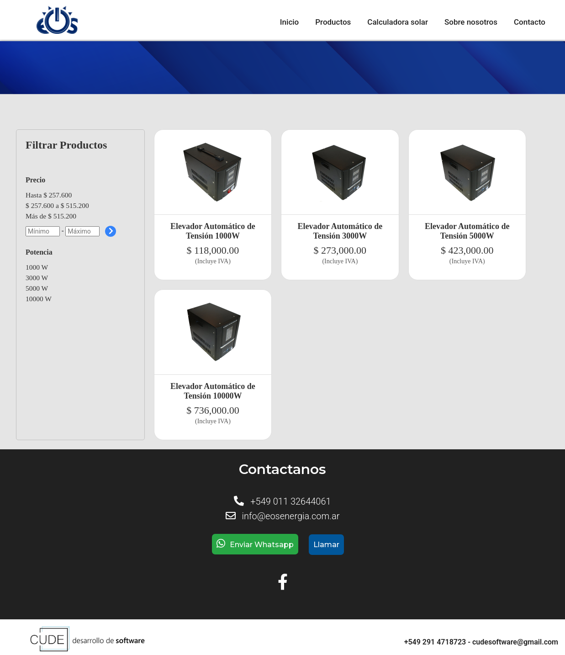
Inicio (289, 22)
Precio (35, 180)
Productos (333, 22)
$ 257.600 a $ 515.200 (57, 205)
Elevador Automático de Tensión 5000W (467, 231)
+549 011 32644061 (290, 501)
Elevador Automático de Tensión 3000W (340, 231)
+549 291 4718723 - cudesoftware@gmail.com (481, 642)
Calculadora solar (397, 22)
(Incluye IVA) (213, 261)
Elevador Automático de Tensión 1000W (212, 231)
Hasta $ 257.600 (49, 195)
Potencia (39, 252)
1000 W (37, 267)
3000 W (37, 278)
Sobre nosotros (470, 22)
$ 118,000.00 (213, 250)
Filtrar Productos (66, 145)
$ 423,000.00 (467, 250)
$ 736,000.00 (212, 410)
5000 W (37, 288)
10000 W (39, 299)
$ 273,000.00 (340, 250)
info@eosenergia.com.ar (290, 516)
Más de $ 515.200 (51, 216)
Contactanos (282, 469)
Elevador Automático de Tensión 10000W (212, 391)
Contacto (529, 22)
